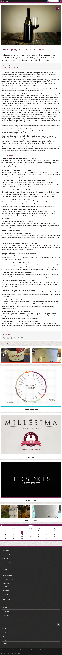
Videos (4, 632)
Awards (4, 643)
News (4, 604)
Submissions (5, 594)
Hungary (11, 67)
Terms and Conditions (31, 649)
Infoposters (5, 615)
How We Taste (6, 570)
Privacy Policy (43, 649)
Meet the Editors (7, 562)
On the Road (6, 619)
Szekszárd (16, 67)
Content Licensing (7, 583)
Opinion (4, 636)
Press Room (5, 566)
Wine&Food (5, 611)
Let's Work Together (8, 579)
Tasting (21, 67)
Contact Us (5, 558)
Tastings (6, 67)
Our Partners (6, 590)
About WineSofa (7, 555)
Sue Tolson (8, 334)
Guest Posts (5, 587)
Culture (4, 628)
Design (4, 640)
